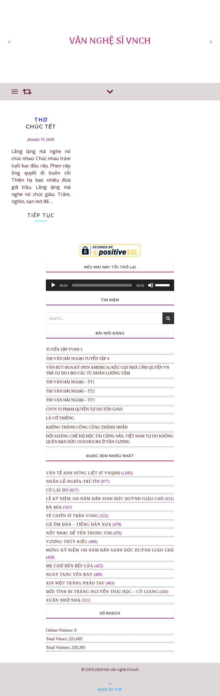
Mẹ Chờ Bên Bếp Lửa (69, 566)
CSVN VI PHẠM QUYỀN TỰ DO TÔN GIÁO (84, 409)
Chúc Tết (41, 127)
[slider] (102, 285)
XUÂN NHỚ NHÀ (63, 600)
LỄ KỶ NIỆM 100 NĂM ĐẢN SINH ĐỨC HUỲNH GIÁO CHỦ (105, 499)
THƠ (40, 119)
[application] (110, 285)
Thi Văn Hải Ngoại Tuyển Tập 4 (77, 358)
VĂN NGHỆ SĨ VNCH (110, 41)
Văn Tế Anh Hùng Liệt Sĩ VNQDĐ (83, 473)
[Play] (53, 285)
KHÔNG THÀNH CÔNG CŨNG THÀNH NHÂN (86, 427)
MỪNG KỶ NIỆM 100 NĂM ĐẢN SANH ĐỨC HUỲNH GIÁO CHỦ (110, 550)
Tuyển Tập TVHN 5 (64, 349)
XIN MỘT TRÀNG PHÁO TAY (75, 583)
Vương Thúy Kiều (66, 542)
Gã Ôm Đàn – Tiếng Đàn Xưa (78, 524)
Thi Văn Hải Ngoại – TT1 (70, 382)
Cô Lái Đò (57, 490)
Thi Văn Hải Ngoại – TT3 (70, 400)
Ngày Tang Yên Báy (69, 574)
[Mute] (151, 285)
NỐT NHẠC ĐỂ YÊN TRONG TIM (79, 533)
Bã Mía (54, 507)
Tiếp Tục (40, 215)
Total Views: (57, 638)
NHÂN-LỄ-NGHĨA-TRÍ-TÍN (73, 481)
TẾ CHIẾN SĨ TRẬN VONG (72, 516)
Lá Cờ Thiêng (60, 418)
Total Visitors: (58, 647)
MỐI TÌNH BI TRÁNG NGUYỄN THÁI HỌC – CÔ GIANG (102, 592)
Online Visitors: (60, 630)
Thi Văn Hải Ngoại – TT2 (70, 391)
